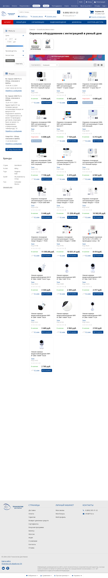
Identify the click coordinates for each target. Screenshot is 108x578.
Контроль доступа (95, 22)
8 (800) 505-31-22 (70, 12)
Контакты (74, 6)
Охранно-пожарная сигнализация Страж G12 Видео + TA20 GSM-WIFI (41, 200)
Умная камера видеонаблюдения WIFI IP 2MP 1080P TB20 (40, 315)
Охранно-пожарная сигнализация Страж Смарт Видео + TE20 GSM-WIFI (39, 239)
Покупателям (25, 6)
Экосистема (14, 55)
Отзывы (97, 6)
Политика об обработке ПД (12, 564)
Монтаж (32, 534)
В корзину (46, 102)
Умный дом (21, 22)
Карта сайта (6, 561)
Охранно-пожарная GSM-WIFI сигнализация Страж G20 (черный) (41, 162)
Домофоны (76, 22)
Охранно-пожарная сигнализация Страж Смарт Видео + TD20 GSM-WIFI (90, 200)
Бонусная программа (36, 527)
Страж (5, 165)
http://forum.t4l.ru (14, 149)
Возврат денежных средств (39, 521)
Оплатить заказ (51, 16)
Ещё (105, 6)
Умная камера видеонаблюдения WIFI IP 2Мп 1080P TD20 (40, 353)
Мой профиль (61, 517)
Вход (89, 2)
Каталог (7, 22)
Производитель (14, 51)
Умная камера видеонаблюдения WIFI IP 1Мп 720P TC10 (66, 277)
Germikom (18, 165)
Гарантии (32, 517)
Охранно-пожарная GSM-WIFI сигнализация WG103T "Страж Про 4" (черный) (41, 124)
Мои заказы (60, 510)
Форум (9, 74)
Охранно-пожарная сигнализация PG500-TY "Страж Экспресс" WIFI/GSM (66, 162)
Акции (31, 538)
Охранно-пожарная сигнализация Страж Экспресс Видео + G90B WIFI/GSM (66, 239)
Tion (4, 182)
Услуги (66, 6)
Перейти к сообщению (13, 91)
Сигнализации (38, 22)
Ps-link (5, 168)
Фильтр (10, 31)
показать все (7, 187)
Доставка (6, 6)
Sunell (5, 177)
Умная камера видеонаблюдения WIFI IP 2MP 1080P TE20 (66, 315)
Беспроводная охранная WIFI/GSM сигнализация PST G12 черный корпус (41, 86)
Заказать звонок (37, 16)
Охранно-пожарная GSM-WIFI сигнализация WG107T (67, 124)
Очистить (19, 64)
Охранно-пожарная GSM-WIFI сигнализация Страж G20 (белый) (92, 124)
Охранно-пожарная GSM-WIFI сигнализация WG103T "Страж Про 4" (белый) (92, 86)
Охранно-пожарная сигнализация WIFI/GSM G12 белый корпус (92, 162)
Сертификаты (33, 524)
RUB (81, 2)
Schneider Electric (17, 183)
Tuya (32, 91)
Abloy (16, 168)
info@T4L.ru (23, 16)
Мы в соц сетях (86, 6)
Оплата (14, 6)
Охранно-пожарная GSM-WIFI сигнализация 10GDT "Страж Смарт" (67, 86)
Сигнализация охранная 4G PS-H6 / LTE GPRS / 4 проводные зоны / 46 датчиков (92, 239)
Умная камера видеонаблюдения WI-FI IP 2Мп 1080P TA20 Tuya (41, 277)
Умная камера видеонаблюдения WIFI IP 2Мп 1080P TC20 (91, 315)
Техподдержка (57, 6)
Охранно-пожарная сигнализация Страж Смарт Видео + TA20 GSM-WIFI (65, 200)
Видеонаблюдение (58, 22)
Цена (14, 35)
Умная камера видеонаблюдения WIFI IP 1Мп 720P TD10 (91, 277)
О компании (33, 541)
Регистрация (99, 2)
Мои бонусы (60, 514)
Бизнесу (31, 531)
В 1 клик (36, 102)
